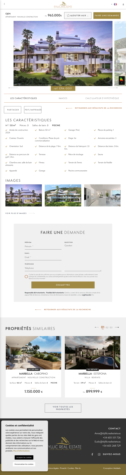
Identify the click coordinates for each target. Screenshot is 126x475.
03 (111, 327)
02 (107, 327)
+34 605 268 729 (111, 445)
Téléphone (29, 264)
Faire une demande (107, 15)
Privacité (63, 468)
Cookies (71, 468)
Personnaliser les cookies (24, 464)
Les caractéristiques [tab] (23, 98)
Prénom (28, 242)
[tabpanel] (33, 367)
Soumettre (63, 285)
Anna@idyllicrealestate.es (108, 433)
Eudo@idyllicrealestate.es (108, 441)
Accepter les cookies (24, 457)
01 (102, 327)
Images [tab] (63, 98)
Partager (13, 109)
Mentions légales (52, 468)
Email (27, 253)
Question (68, 242)
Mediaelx (117, 468)
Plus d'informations (21, 451)
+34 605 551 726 (112, 437)
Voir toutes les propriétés (63, 408)
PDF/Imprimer (33, 109)
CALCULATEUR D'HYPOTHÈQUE (102, 98)
